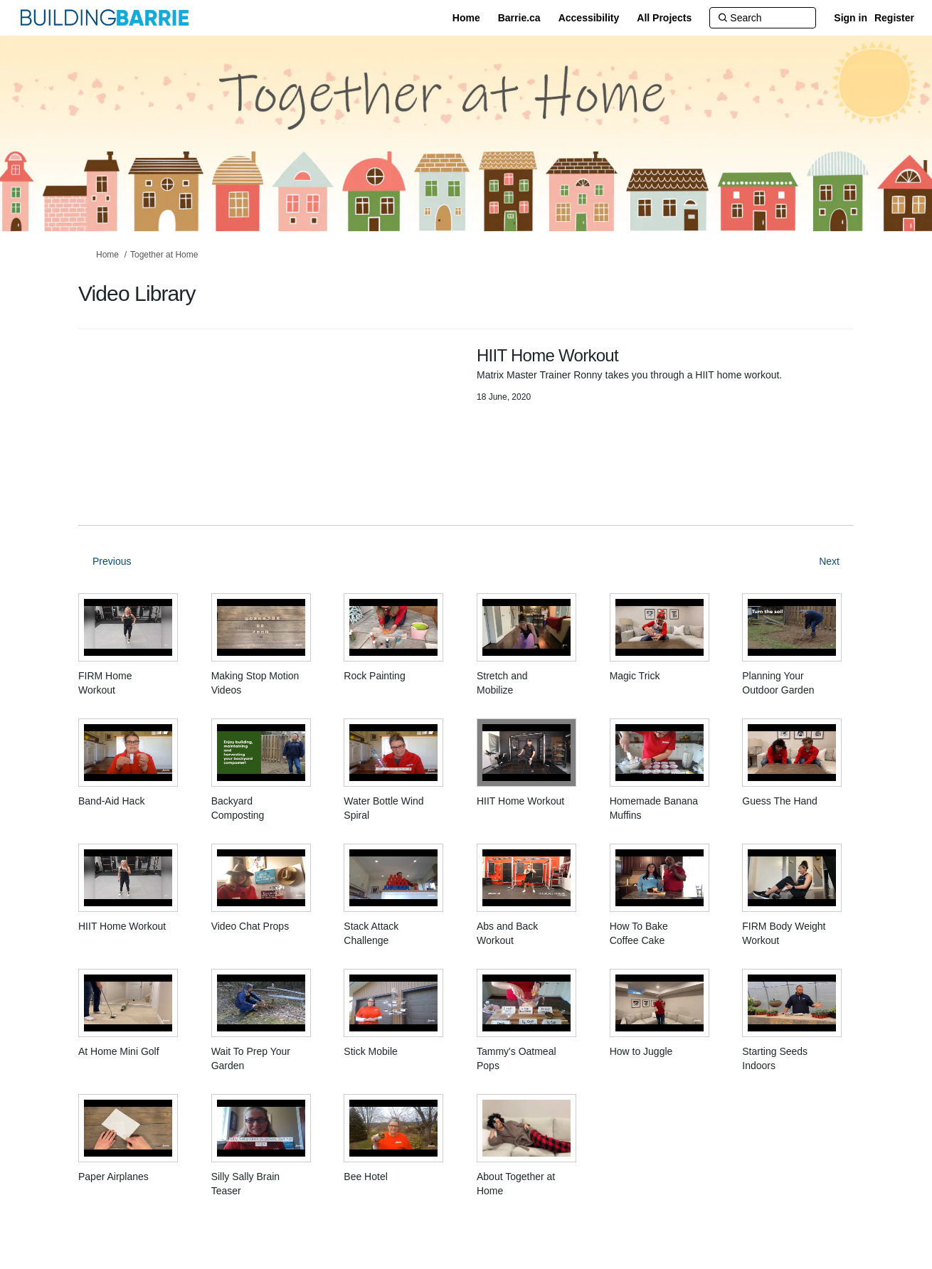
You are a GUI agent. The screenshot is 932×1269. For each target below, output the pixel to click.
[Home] (466, 18)
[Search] (762, 17)
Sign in (850, 17)
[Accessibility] (589, 18)
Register (894, 17)
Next (829, 561)
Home (107, 255)
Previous (111, 561)
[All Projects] (664, 18)
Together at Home (164, 255)
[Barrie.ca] (519, 18)
